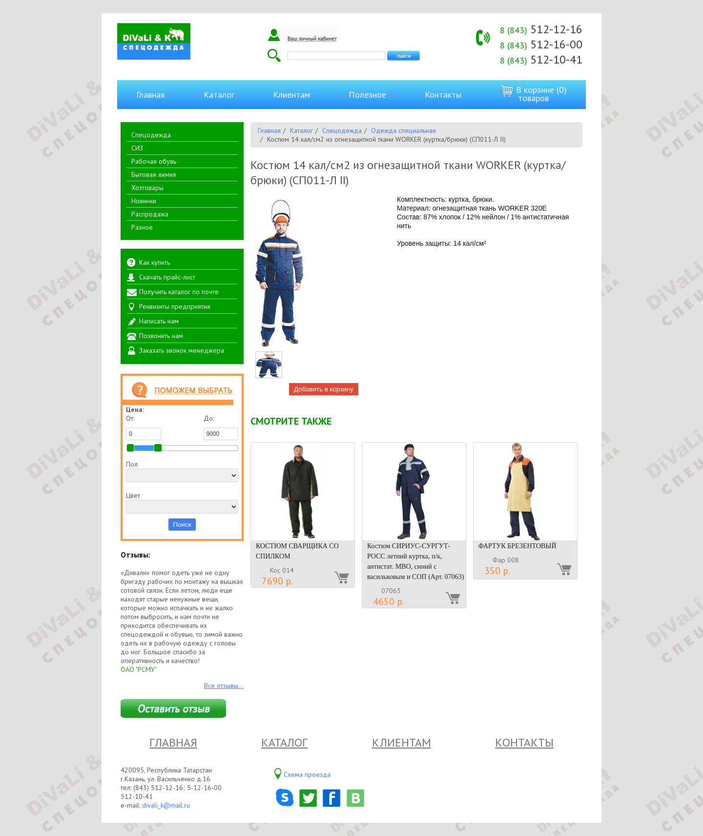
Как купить (154, 262)
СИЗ (137, 148)
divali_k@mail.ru (166, 805)
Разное (142, 227)
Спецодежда (151, 134)
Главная (150, 94)
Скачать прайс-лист (167, 277)
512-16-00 (541, 44)
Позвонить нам (161, 335)
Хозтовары (147, 187)
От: (143, 427)
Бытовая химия (153, 174)
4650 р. (388, 601)
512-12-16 (541, 29)
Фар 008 (506, 560)
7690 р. (277, 581)
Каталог (219, 94)
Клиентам (291, 94)
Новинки (143, 200)
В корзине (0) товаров (533, 94)
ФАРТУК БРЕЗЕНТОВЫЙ (517, 546)
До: (221, 427)
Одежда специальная (403, 130)
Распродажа (149, 214)
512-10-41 (541, 59)
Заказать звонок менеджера (181, 350)
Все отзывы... (224, 685)
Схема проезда (307, 774)
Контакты (443, 94)
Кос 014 (282, 570)
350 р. (497, 570)
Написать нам (159, 321)
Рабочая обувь (153, 161)
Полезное (367, 94)
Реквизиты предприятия (174, 306)
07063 (391, 590)
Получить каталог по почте (179, 291)
